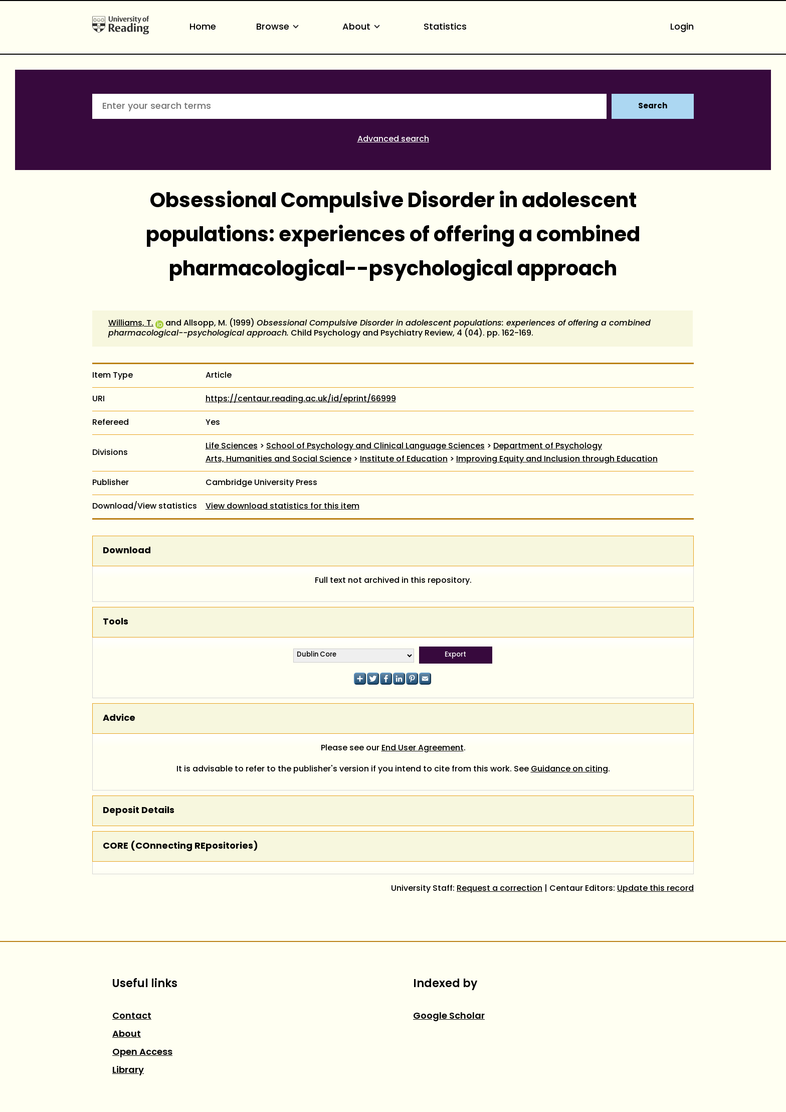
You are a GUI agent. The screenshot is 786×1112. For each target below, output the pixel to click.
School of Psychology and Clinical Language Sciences (375, 446)
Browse (279, 27)
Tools (115, 622)
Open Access (142, 1052)
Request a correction (499, 888)
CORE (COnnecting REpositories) (180, 846)
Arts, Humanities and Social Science (278, 459)
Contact (131, 1016)
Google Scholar (449, 1016)
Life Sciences (232, 446)
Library (128, 1070)
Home (202, 27)
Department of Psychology (547, 446)
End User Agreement (422, 748)
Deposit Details (138, 811)
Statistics (445, 27)
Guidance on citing (569, 769)
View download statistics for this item (282, 506)
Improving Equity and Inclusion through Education (557, 459)
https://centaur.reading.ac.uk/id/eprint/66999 (301, 399)
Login (682, 27)
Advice (119, 718)
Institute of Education (404, 459)
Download (127, 551)
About (362, 27)
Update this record (655, 888)
